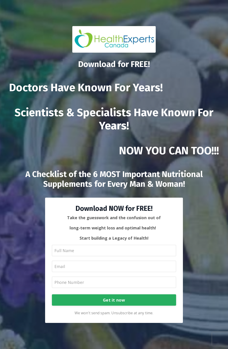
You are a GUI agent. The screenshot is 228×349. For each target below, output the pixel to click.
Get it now (114, 300)
